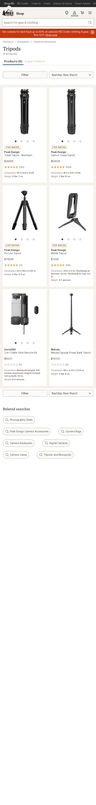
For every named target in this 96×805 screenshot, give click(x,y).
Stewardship (57, 686)
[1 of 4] (16, 141)
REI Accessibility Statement (48, 784)
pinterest (52, 729)
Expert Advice (35, 61)
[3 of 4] (28, 141)
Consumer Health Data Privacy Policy (64, 775)
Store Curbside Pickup (64, 592)
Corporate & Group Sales (19, 686)
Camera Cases (16, 455)
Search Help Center (15, 702)
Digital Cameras (56, 443)
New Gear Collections (17, 639)
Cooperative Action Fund (65, 670)
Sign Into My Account (17, 581)
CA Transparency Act (46, 780)
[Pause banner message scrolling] (92, 32)
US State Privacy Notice (24, 775)
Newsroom (56, 676)
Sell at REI (9, 676)
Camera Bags (71, 431)
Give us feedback (39, 470)
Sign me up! (48, 512)
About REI (56, 665)
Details (51, 488)
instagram (26, 729)
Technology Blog (60, 681)
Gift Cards (9, 618)
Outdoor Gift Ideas (15, 613)
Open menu (90, 13)
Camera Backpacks (18, 443)
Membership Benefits (17, 597)
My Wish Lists (11, 592)
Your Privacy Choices (47, 770)
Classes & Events (60, 639)
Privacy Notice (76, 770)
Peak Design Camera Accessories (27, 431)
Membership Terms (75, 780)
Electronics (8, 41)
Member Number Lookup (19, 634)
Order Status (57, 581)
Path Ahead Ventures (63, 650)
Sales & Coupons (60, 613)
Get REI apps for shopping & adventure (48, 739)
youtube (61, 729)
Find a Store (10, 707)
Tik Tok (35, 729)
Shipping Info (58, 597)
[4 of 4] (34, 141)
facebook (44, 729)
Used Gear (9, 644)
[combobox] (48, 22)
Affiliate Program (13, 681)
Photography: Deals (19, 420)
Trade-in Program (14, 650)
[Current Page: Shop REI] (9, 3)
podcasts (69, 729)
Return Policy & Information (67, 587)
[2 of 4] (22, 141)
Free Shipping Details (63, 618)
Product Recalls (19, 780)
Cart (82, 13)
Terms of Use (19, 770)
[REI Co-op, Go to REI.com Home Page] (7, 12)
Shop (20, 13)
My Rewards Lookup (16, 587)
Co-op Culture (12, 670)
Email (6, 495)
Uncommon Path (60, 644)
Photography (23, 41)
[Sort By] (71, 75)
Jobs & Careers (12, 665)
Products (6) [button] (13, 61)
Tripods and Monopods (44, 41)
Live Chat (9, 712)
